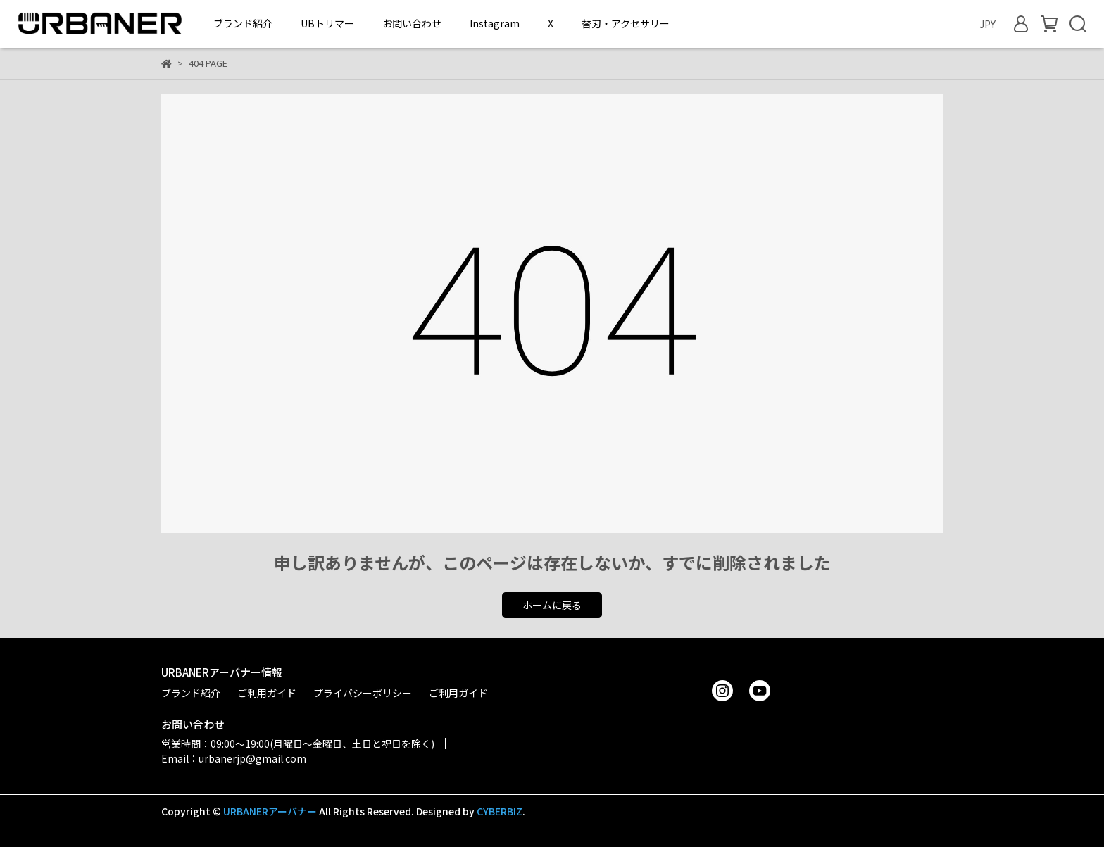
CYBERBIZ (499, 811)
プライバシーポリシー (362, 693)
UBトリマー (327, 23)
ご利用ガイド (266, 693)
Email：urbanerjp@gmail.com (233, 758)
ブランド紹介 (242, 23)
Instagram (495, 23)
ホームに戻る (552, 605)
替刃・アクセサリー (626, 23)
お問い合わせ (411, 23)
